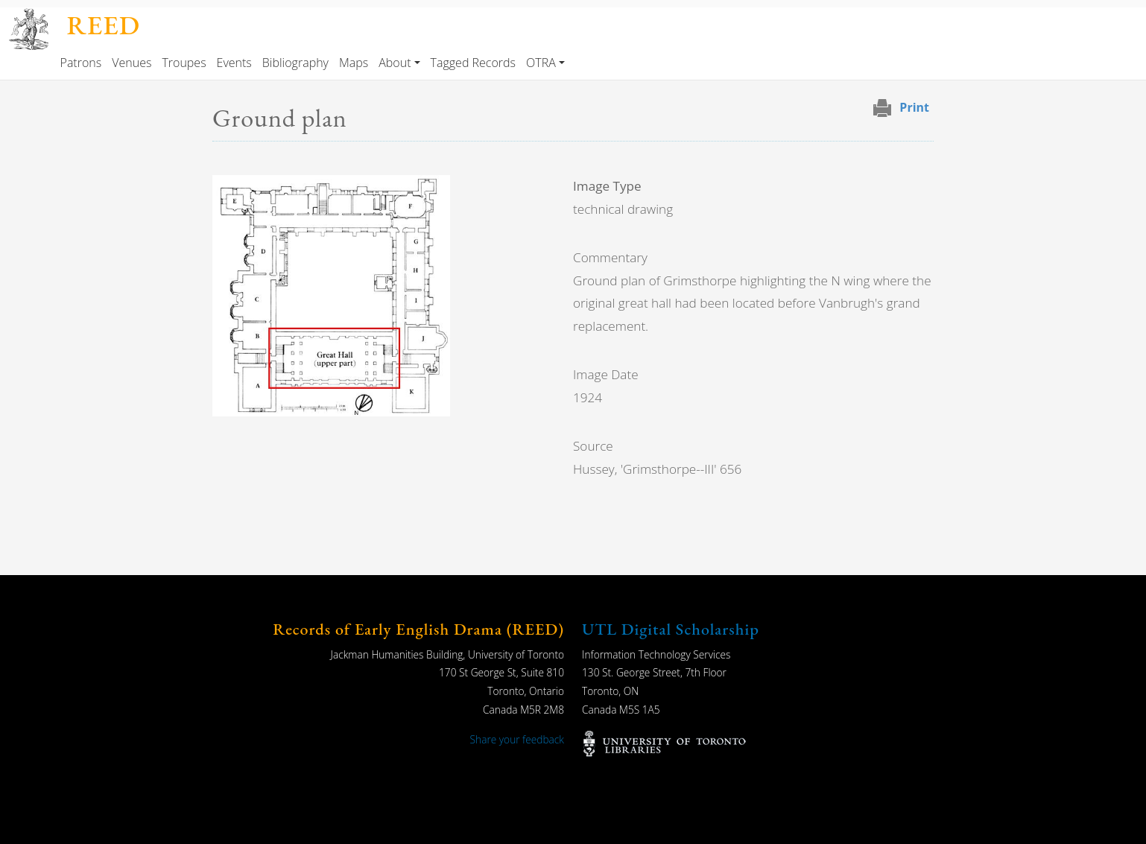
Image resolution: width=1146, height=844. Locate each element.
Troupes (184, 62)
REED (102, 24)
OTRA (541, 62)
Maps (353, 62)
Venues (131, 62)
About (395, 62)
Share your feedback (517, 739)
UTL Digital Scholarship (670, 629)
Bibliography (295, 62)
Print (914, 107)
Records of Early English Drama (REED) (418, 629)
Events (234, 62)
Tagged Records (473, 62)
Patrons (81, 62)
